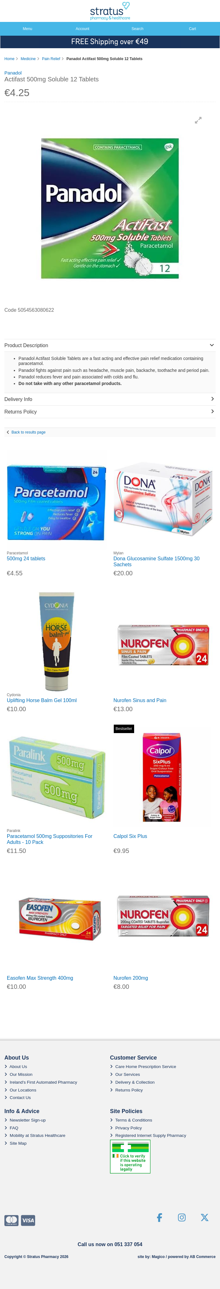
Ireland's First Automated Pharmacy (40, 1082)
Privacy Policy (126, 1128)
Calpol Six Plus (130, 836)
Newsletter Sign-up (25, 1120)
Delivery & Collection (132, 1082)
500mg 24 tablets (26, 558)
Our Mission (18, 1074)
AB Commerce (203, 1257)
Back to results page (29, 432)
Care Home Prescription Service (143, 1066)
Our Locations (20, 1090)
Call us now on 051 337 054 (110, 1244)
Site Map (15, 1143)
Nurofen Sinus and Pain (139, 700)
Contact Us (17, 1097)
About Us (15, 1066)
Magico (158, 1257)
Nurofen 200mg (130, 978)
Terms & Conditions (131, 1120)
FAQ (11, 1128)
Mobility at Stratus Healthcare (34, 1135)
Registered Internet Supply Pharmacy (148, 1135)
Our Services (125, 1074)
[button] (198, 120)
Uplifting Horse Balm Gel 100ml (42, 700)
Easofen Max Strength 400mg (40, 978)
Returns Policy (126, 1090)
